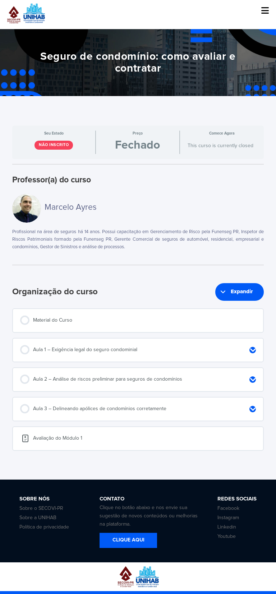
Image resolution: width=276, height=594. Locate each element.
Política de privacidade (44, 527)
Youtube (226, 536)
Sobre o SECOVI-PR (41, 508)
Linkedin (226, 527)
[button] (265, 10)
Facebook (228, 508)
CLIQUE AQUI (128, 540)
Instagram (228, 517)
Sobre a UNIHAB (37, 517)
